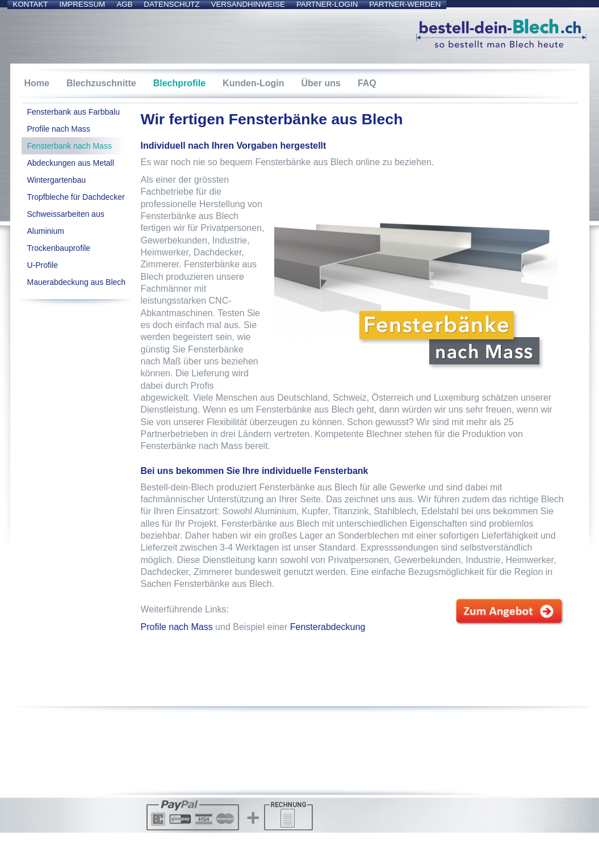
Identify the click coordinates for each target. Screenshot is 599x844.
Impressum (82, 4)
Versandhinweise (248, 4)
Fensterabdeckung (328, 627)
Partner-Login (327, 4)
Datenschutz (171, 4)
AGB (124, 4)
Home (36, 83)
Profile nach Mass (177, 627)
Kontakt (30, 4)
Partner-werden (405, 4)
